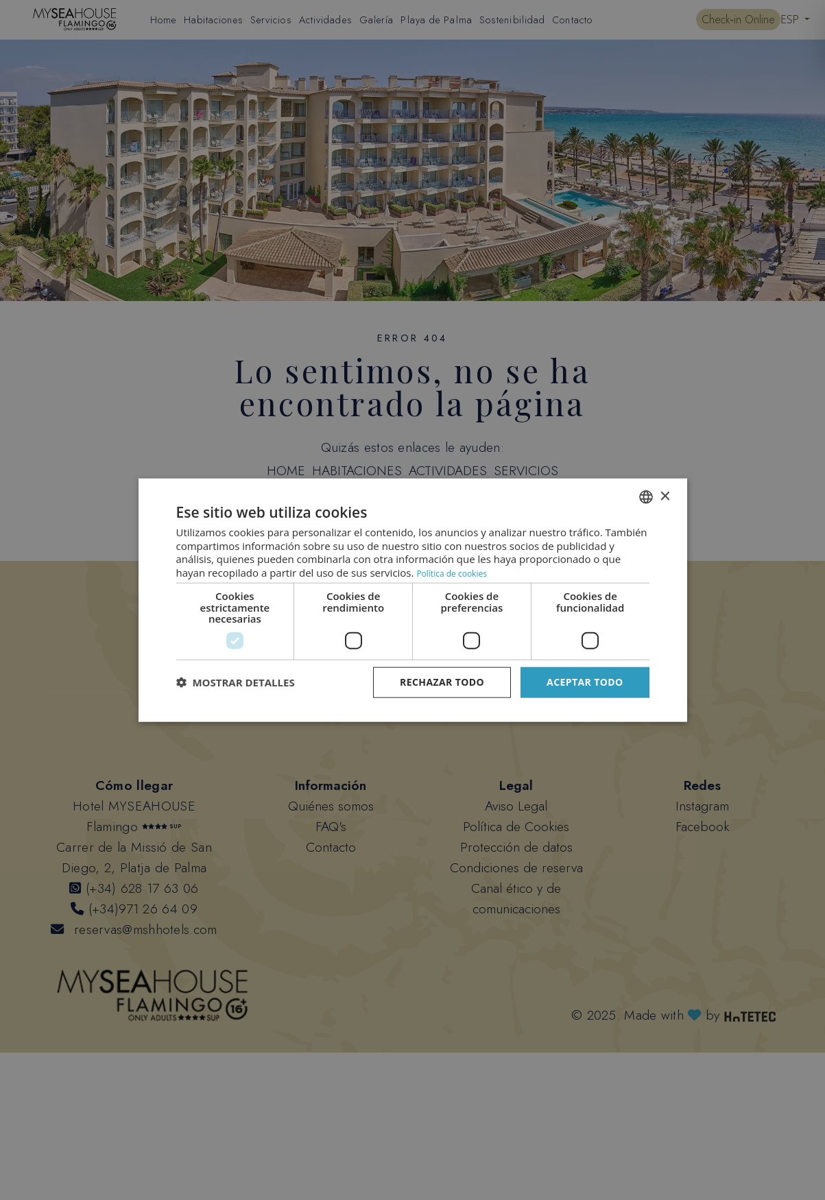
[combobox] (646, 497)
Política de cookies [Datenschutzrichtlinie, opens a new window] (451, 573)
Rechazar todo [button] (442, 681)
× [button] (665, 496)
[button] (235, 682)
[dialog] (413, 600)
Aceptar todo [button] (585, 681)
